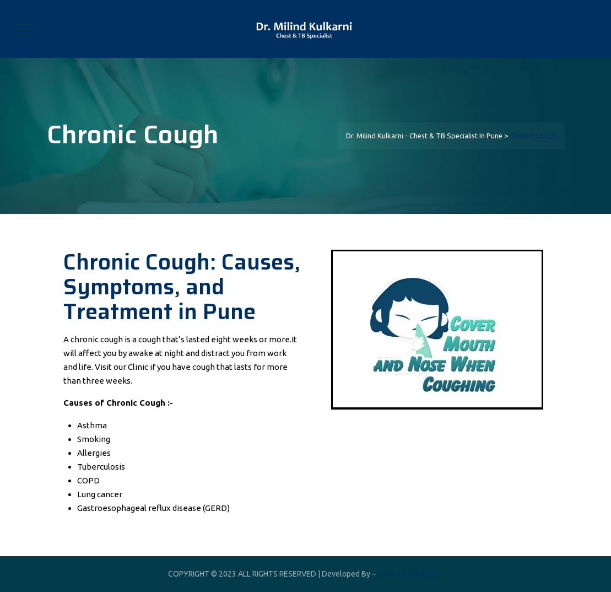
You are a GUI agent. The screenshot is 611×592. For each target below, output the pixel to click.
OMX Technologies (410, 573)
